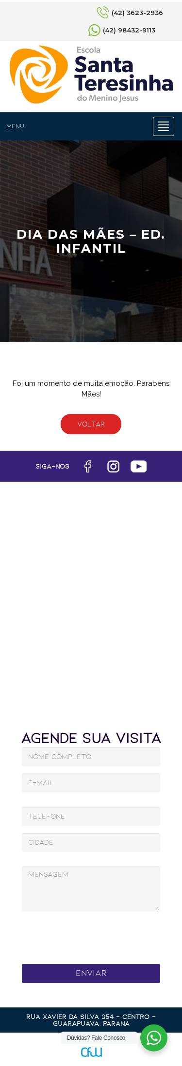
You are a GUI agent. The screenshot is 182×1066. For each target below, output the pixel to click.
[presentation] (92, 935)
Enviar (91, 973)
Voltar (91, 424)
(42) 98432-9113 (129, 30)
